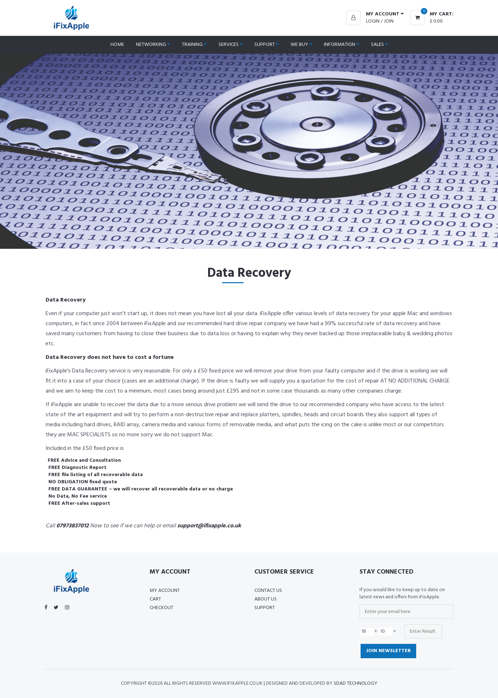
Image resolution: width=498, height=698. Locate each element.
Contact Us (268, 591)
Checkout (161, 608)
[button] (375, 14)
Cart (155, 599)
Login (373, 21)
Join (389, 21)
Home (117, 45)
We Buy (301, 45)
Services (231, 45)
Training (194, 45)
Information (341, 45)
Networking (153, 45)
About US (265, 599)
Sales (379, 45)
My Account (165, 591)
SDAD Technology (355, 683)
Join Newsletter (388, 651)
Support (266, 45)
